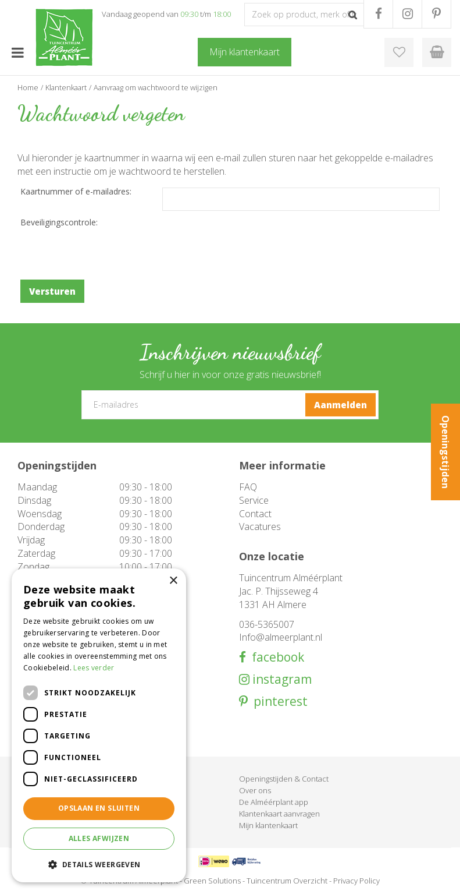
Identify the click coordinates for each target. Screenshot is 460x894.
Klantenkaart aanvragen (279, 813)
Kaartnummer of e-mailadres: (75, 192)
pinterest (278, 701)
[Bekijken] (436, 52)
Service (254, 500)
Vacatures (260, 526)
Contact (255, 513)
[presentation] (108, 251)
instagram (280, 679)
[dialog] (99, 725)
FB (378, 14)
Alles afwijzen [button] (99, 838)
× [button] (173, 581)
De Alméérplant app (273, 802)
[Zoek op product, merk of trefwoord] (304, 14)
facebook (275, 657)
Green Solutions (212, 880)
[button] (98, 864)
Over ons (255, 790)
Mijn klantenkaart (268, 825)
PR (436, 14)
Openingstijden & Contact (284, 778)
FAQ (248, 486)
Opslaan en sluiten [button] (99, 808)
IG (407, 14)
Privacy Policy (356, 880)
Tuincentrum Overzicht (287, 880)
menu (17, 52)
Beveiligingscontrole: (59, 222)
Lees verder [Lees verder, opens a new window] (93, 668)
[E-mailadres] (230, 404)
